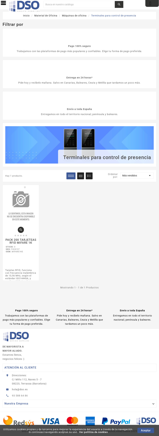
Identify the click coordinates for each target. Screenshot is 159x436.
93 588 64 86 (20, 395)
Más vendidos (137, 175)
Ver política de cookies (93, 432)
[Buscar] (79, 4)
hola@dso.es (20, 389)
